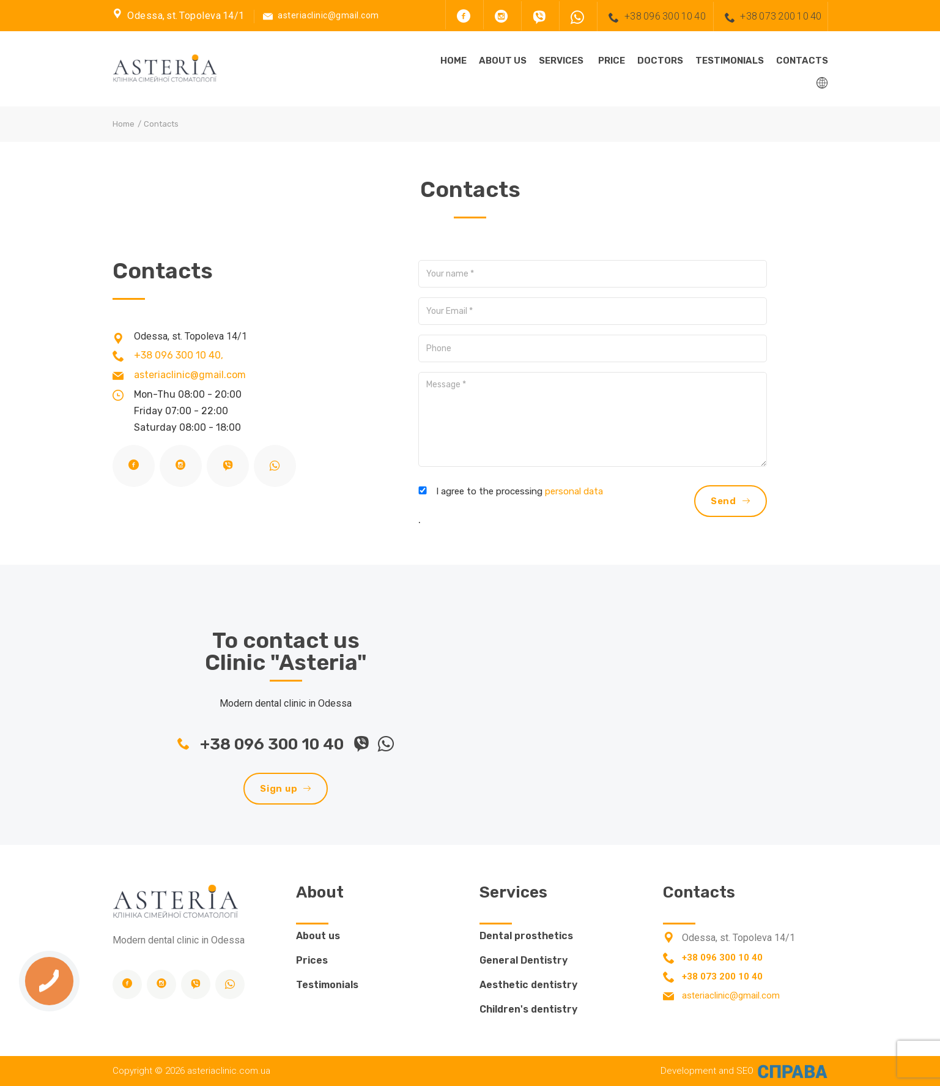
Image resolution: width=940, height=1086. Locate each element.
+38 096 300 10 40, (178, 355)
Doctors (660, 60)
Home (453, 60)
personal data (574, 491)
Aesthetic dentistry (528, 985)
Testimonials (729, 60)
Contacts (802, 60)
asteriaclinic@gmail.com (328, 15)
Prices (312, 960)
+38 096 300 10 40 (654, 17)
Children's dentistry (528, 1009)
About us (503, 60)
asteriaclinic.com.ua (228, 1070)
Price (611, 60)
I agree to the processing (519, 491)
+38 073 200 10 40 (770, 17)
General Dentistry (523, 960)
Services (561, 60)
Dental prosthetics (526, 936)
